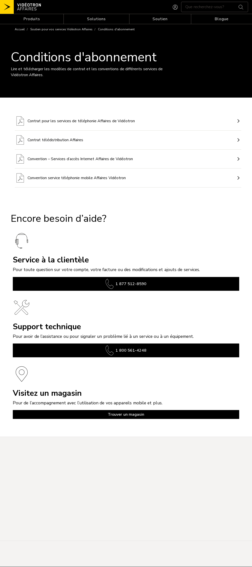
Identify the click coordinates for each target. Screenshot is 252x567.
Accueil (20, 29)
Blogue (222, 19)
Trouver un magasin (126, 414)
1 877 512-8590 (126, 284)
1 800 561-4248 (126, 350)
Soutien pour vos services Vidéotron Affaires (61, 29)
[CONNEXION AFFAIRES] (175, 7)
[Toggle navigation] (31, 19)
